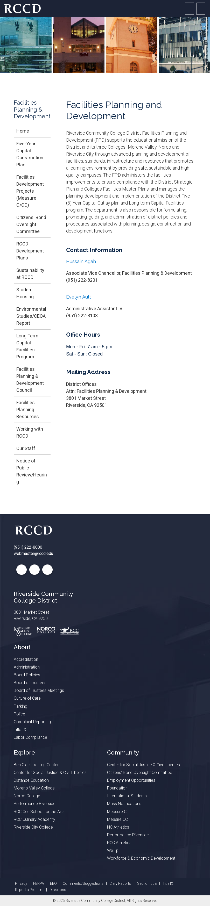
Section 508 (147, 883)
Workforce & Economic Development (141, 858)
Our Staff (25, 448)
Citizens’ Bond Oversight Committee (139, 772)
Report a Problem (29, 890)
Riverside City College (33, 827)
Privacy (21, 883)
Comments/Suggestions (83, 883)
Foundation (117, 788)
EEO (53, 883)
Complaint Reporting (32, 721)
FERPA (38, 883)
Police (19, 714)
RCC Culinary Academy (34, 819)
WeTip (112, 850)
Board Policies (27, 674)
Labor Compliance (30, 737)
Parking (20, 706)
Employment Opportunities (131, 780)
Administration (27, 667)
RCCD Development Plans (30, 250)
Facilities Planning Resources (27, 409)
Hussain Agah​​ (81, 261)
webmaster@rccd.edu (33, 553)
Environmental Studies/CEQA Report (31, 316)
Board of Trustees (30, 682)
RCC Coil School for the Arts (39, 811)
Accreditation (26, 659)
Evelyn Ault (78, 297)
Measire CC (117, 819)
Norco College (27, 795)
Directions (58, 890)
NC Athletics (118, 827)
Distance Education (31, 780)
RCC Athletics (119, 842)
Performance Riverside (34, 803)
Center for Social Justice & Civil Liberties (50, 772)
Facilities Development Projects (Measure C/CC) (30, 191)
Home (22, 131)
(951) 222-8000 (28, 547)
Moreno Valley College (34, 788)
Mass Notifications (124, 803)
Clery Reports (120, 883)
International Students (127, 795)
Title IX (20, 729)
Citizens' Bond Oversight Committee (31, 224)
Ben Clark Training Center (36, 764)
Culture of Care (27, 698)
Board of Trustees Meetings (39, 690)
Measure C (117, 811)
